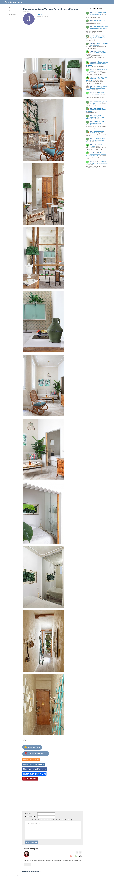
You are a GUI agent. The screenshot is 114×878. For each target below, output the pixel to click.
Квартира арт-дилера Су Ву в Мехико (99, 44)
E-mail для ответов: (30, 816)
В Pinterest (32, 778)
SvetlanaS (32, 852)
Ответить (27, 865)
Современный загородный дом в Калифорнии (99, 162)
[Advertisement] (97, 199)
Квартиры (26, 11)
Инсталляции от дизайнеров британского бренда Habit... (96, 78)
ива (91, 12)
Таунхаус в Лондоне (99, 20)
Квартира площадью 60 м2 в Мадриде (98, 51)
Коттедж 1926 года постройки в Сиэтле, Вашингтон (95, 123)
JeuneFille (39, 14)
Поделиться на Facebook (34, 769)
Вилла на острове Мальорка (97, 93)
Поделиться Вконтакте (33, 764)
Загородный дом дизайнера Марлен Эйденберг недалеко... (97, 63)
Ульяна (92, 36)
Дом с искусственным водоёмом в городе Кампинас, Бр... (96, 154)
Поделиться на (34, 774)
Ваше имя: (28, 813)
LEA (91, 86)
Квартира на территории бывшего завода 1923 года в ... (99, 27)
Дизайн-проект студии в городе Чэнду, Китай (98, 13)
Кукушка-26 (93, 51)
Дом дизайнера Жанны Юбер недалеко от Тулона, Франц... (95, 37)
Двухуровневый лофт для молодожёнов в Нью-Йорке (96, 140)
